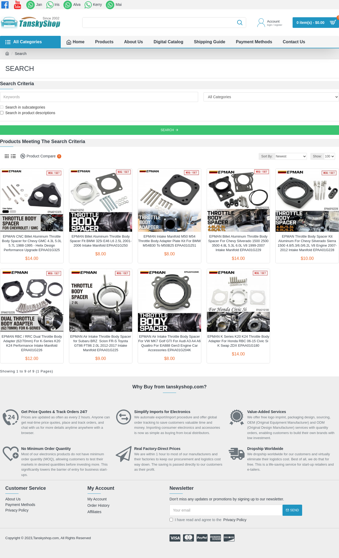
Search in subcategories (22, 107)
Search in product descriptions (27, 113)
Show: (317, 156)
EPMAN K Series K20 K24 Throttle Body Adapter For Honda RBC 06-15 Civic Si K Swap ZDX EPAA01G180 (238, 340)
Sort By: (267, 156)
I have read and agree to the (208, 520)
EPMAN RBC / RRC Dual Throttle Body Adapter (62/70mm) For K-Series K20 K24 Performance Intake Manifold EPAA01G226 (32, 343)
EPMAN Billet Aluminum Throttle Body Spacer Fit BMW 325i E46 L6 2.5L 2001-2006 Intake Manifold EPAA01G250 (101, 240)
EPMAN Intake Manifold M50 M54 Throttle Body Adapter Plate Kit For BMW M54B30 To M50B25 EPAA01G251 (169, 240)
